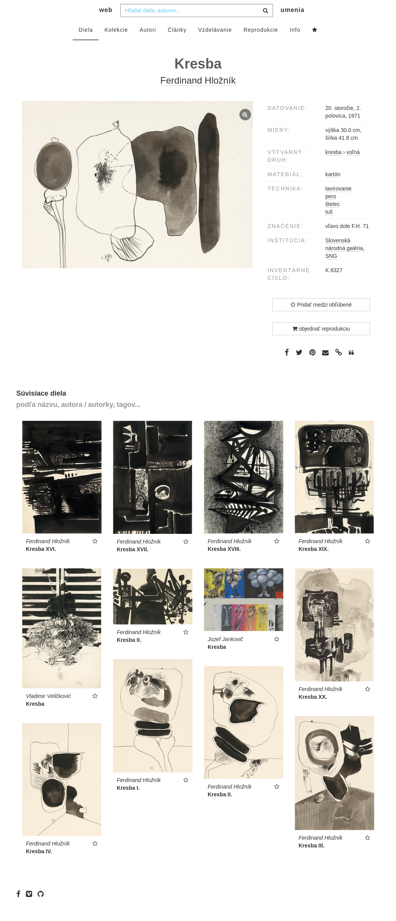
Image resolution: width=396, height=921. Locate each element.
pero (330, 212)
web (106, 25)
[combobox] (196, 26)
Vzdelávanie (215, 45)
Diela (86, 45)
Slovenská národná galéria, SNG (344, 263)
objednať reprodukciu (321, 344)
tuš (329, 227)
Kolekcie (116, 45)
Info (295, 45)
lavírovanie (338, 204)
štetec (332, 219)
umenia (292, 25)
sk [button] (354, 12)
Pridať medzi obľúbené (321, 320)
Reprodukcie (261, 45)
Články (177, 45)
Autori (148, 45)
